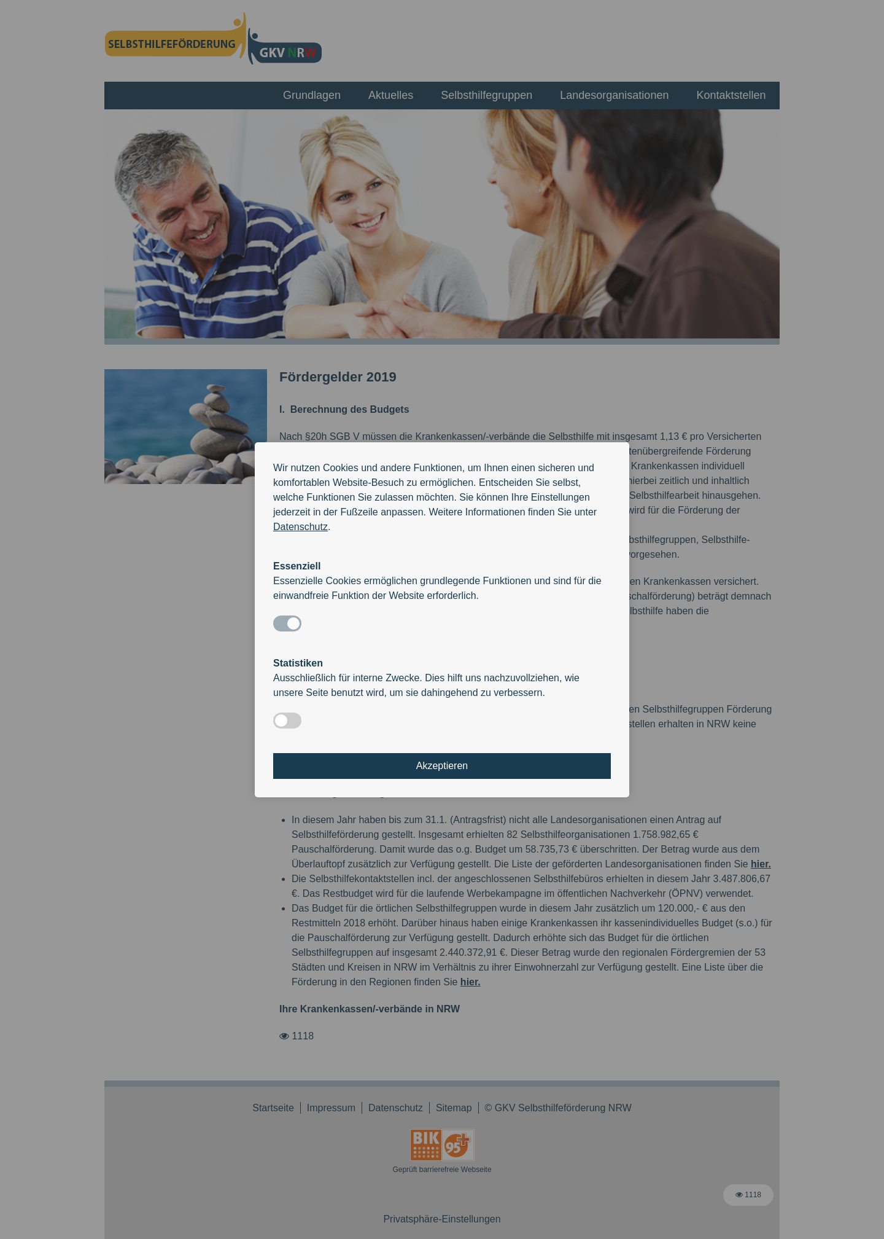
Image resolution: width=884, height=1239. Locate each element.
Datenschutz (300, 527)
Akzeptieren (442, 765)
